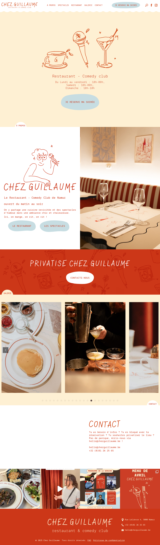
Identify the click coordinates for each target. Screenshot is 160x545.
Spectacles (63, 5)
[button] (42, 400)
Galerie (88, 5)
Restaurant (76, 5)
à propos (51, 5)
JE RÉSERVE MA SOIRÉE (80, 102)
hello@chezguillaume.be (104, 447)
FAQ (89, 540)
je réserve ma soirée (126, 5)
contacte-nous (80, 278)
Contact (99, 5)
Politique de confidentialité (109, 540)
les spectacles (54, 226)
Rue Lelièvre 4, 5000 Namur (138, 519)
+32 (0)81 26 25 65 (101, 450)
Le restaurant (22, 226)
